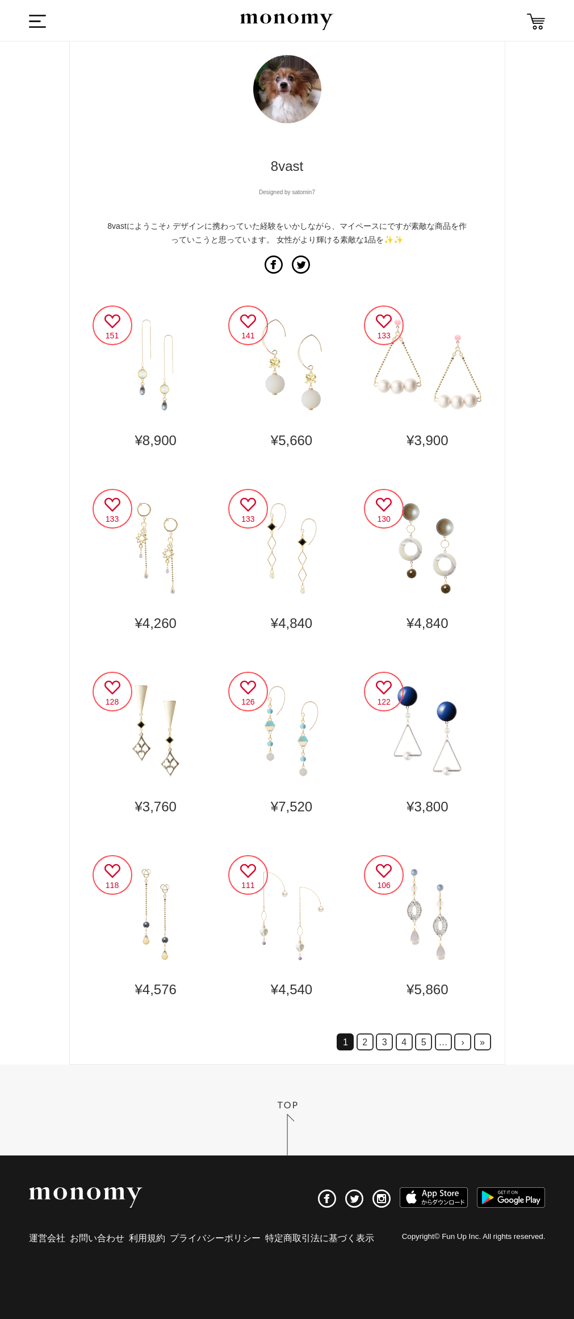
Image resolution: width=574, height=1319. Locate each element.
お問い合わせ (97, 1238)
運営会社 (47, 1238)
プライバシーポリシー (215, 1238)
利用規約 (147, 1238)
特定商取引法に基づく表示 (319, 1238)
